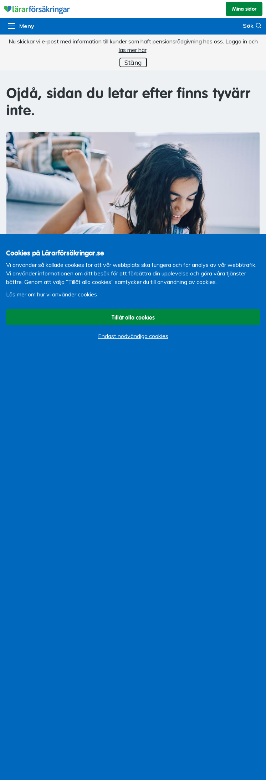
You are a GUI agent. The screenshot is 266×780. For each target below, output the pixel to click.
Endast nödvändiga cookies (133, 335)
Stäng (133, 62)
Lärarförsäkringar (133, 9)
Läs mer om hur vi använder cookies (51, 294)
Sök (252, 25)
